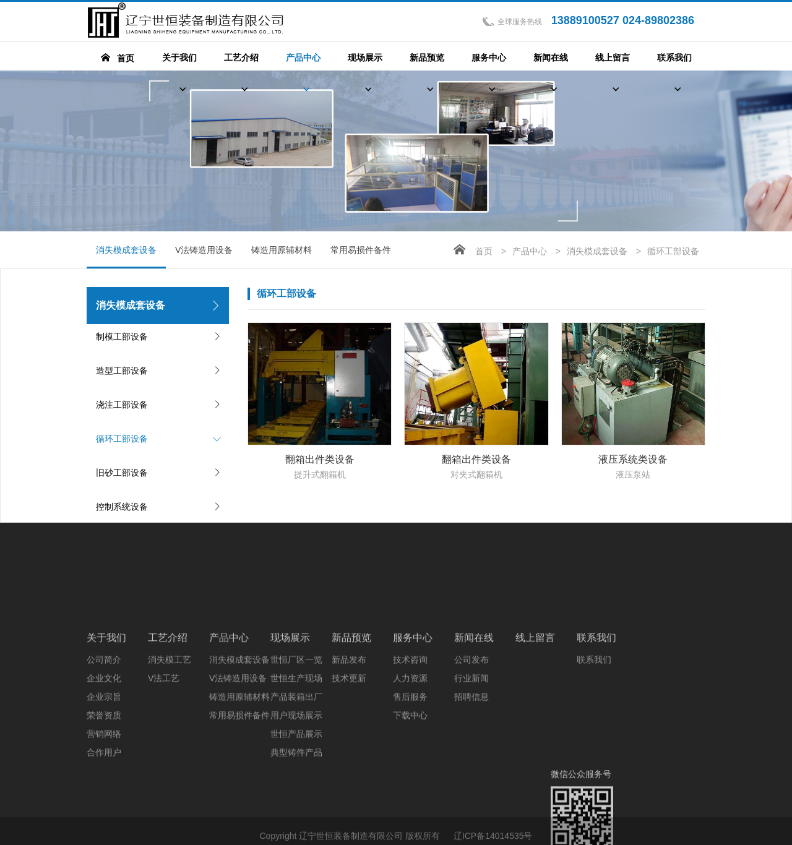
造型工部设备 (122, 370)
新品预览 (351, 713)
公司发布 (471, 735)
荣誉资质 (104, 791)
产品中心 (529, 251)
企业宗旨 (104, 773)
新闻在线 (474, 713)
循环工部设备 (122, 439)
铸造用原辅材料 (281, 250)
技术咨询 (410, 735)
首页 (484, 251)
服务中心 (413, 713)
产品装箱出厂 (296, 773)
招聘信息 (471, 773)
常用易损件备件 (360, 250)
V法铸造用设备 (204, 250)
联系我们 (596, 713)
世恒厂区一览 (296, 735)
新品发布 (349, 735)
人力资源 (410, 754)
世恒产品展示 (296, 810)
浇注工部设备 (122, 405)
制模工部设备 (122, 336)
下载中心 (410, 791)
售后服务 (410, 773)
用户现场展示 (296, 791)
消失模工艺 (169, 735)
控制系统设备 (122, 507)
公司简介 (104, 735)
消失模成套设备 (126, 256)
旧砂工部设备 (122, 473)
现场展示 (290, 713)
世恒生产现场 (296, 754)
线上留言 (535, 713)
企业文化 (104, 754)
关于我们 (106, 713)
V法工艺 (163, 754)
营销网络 (104, 810)
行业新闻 (471, 754)
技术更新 (349, 754)
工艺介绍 (167, 713)
